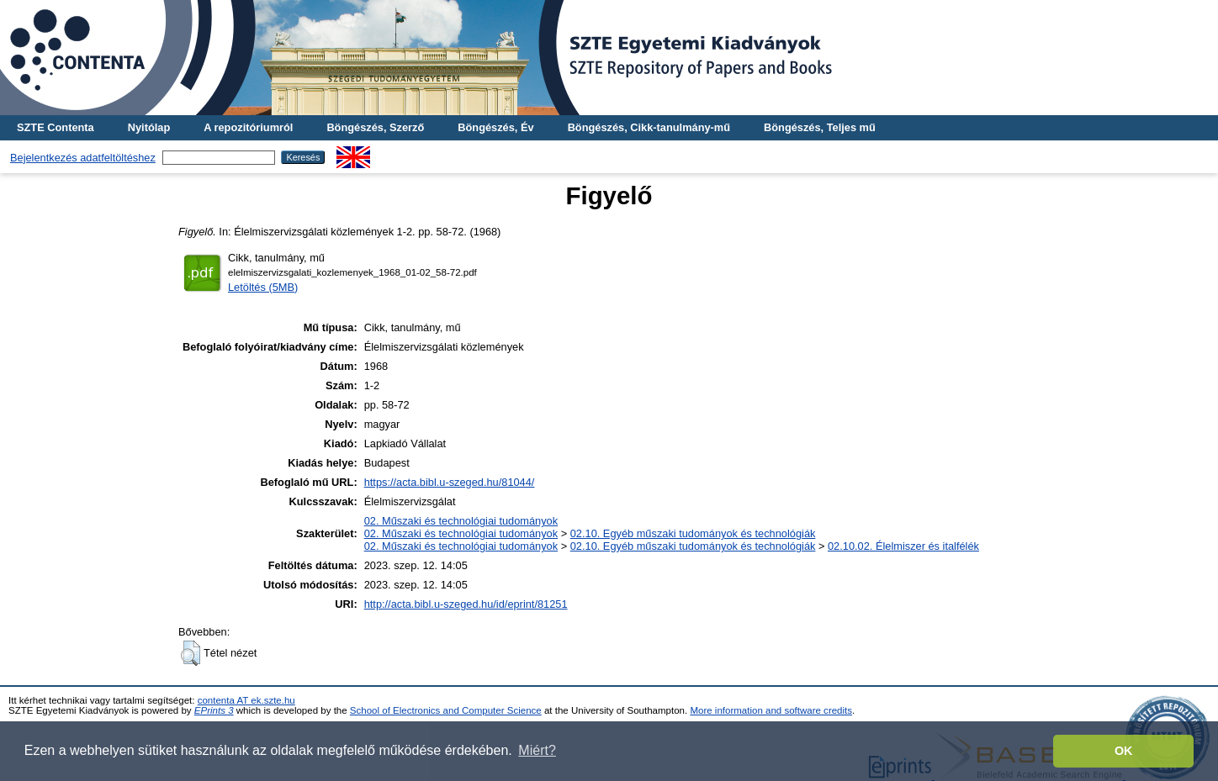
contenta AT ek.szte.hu (246, 700)
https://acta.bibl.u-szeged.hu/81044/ (449, 482)
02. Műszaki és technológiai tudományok (461, 521)
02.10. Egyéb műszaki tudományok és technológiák (693, 533)
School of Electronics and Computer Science (446, 710)
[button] (190, 653)
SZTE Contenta (55, 127)
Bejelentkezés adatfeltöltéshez (83, 157)
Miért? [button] (536, 750)
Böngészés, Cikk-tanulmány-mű (649, 127)
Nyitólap (149, 127)
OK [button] (1124, 750)
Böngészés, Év (495, 127)
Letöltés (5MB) (263, 287)
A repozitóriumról (248, 127)
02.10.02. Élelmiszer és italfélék (903, 546)
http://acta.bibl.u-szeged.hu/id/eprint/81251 (466, 604)
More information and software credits (771, 710)
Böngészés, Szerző (375, 127)
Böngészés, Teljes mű (820, 127)
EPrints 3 (214, 710)
